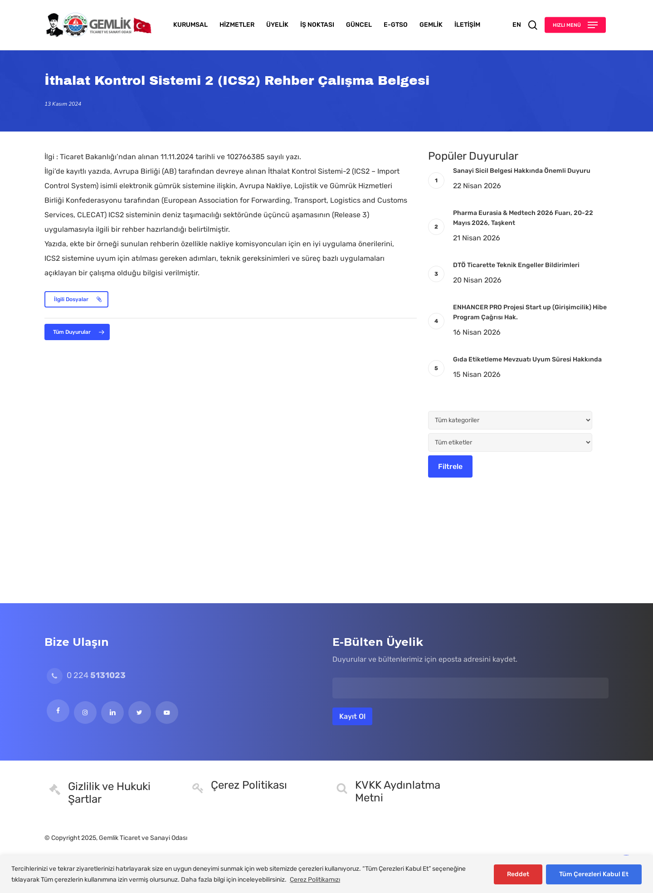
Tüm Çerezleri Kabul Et (594, 874)
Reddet (518, 874)
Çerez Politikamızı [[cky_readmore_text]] (315, 879)
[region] (326, 874)
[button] (575, 25)
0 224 (86, 675)
